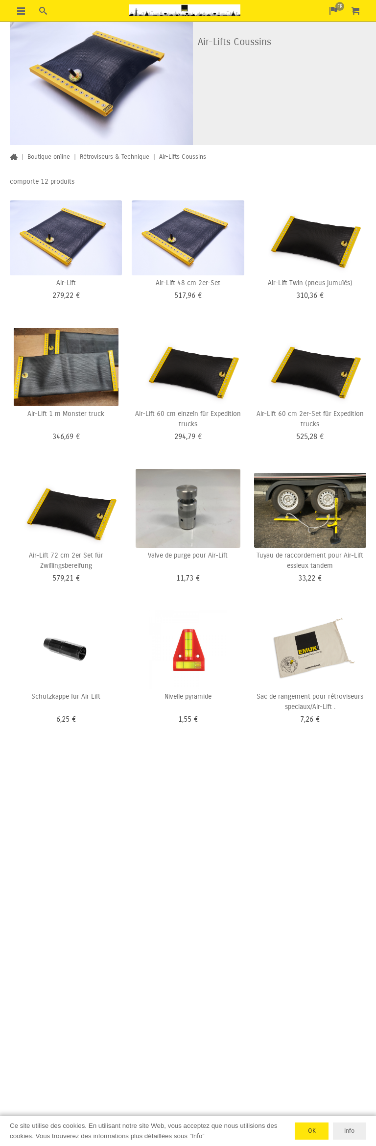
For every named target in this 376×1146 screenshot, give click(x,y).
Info (349, 1131)
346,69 (62, 436)
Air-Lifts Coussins (182, 157)
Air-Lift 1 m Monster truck (65, 414)
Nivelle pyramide (188, 696)
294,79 (184, 436)
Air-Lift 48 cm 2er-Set (188, 283)
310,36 (306, 295)
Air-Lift (66, 283)
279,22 (62, 295)
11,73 (184, 578)
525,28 (306, 436)
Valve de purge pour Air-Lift (188, 555)
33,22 (306, 578)
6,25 (63, 719)
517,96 (184, 295)
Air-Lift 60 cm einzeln (166, 414)
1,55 (184, 719)
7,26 (306, 719)
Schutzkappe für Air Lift (65, 696)
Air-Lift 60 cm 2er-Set (289, 414)
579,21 (62, 578)
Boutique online (48, 157)
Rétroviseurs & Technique (114, 157)
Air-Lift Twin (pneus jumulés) (310, 283)
